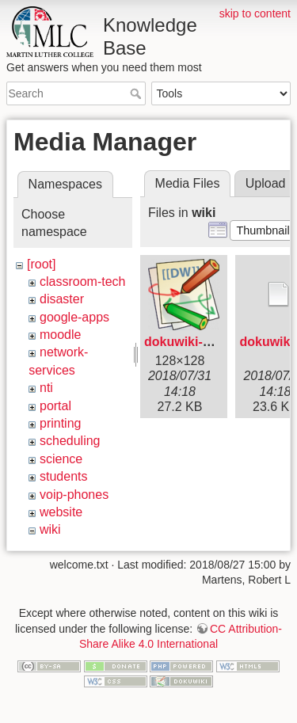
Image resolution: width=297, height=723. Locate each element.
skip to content (255, 13)
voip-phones (74, 494)
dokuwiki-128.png (197, 341)
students (63, 476)
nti (46, 387)
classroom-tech (82, 281)
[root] (41, 264)
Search (137, 93)
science (61, 459)
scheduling (70, 440)
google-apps (74, 317)
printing (60, 423)
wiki (50, 529)
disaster (62, 299)
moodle (60, 334)
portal (55, 406)
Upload (266, 183)
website (61, 512)
